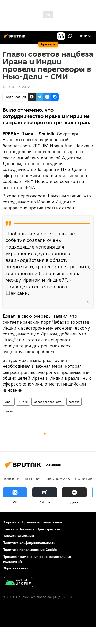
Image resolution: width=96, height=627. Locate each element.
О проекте (11, 522)
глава (9, 411)
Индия (23, 402)
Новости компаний (18, 536)
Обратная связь (15, 568)
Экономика (58, 478)
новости (11, 478)
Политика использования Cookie (30, 549)
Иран (8, 402)
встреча (74, 402)
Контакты (10, 529)
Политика (85, 478)
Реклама (27, 529)
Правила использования (42, 522)
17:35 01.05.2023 (16, 86)
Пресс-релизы (48, 529)
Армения (33, 478)
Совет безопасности (48, 402)
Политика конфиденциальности (29, 542)
